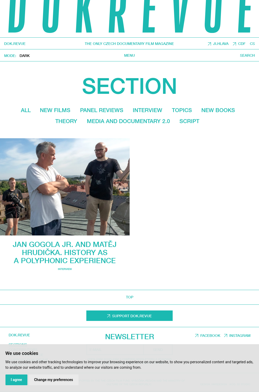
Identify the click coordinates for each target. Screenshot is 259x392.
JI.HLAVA (220, 44)
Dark (25, 56)
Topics (182, 110)
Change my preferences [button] (53, 380)
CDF (241, 44)
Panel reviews (101, 110)
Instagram (239, 335)
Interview (147, 110)
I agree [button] (16, 380)
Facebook (210, 335)
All (26, 110)
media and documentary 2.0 (128, 121)
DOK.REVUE (15, 43)
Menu (129, 56)
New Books (218, 110)
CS (252, 44)
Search (247, 56)
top (129, 297)
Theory (66, 121)
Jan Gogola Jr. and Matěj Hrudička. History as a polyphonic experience (65, 252)
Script (189, 121)
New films (55, 110)
